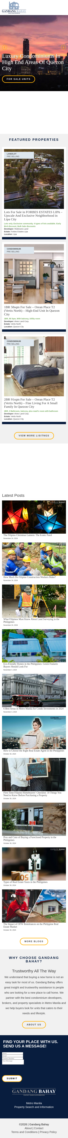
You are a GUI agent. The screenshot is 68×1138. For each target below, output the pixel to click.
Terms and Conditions (24, 1132)
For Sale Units (18, 79)
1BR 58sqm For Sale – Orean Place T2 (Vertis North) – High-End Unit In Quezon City (32, 310)
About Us (34, 1024)
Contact (38, 1128)
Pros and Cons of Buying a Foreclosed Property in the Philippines (29, 838)
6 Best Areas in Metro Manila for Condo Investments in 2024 (33, 708)
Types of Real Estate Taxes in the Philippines (25, 882)
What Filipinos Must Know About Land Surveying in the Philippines (31, 620)
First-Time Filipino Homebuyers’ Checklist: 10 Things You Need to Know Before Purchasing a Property (32, 794)
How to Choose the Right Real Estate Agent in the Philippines (33, 750)
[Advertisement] (34, 112)
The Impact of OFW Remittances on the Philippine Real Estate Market (30, 925)
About (28, 1128)
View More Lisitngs (34, 436)
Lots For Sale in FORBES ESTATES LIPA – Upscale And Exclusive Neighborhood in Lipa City (33, 215)
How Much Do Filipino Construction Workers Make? (29, 577)
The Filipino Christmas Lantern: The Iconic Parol (27, 535)
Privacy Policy (48, 1132)
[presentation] (22, 1070)
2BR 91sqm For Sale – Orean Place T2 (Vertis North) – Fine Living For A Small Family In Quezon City (31, 403)
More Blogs (33, 941)
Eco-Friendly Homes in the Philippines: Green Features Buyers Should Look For (30, 665)
